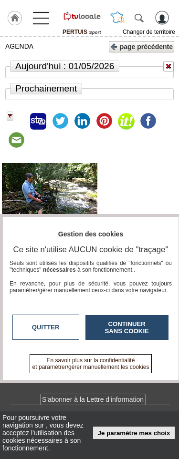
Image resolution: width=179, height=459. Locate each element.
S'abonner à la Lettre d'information (93, 399)
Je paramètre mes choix (134, 433)
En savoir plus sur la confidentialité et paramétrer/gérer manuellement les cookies (90, 363)
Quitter (46, 327)
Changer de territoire (149, 32)
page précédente (141, 46)
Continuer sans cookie (127, 327)
